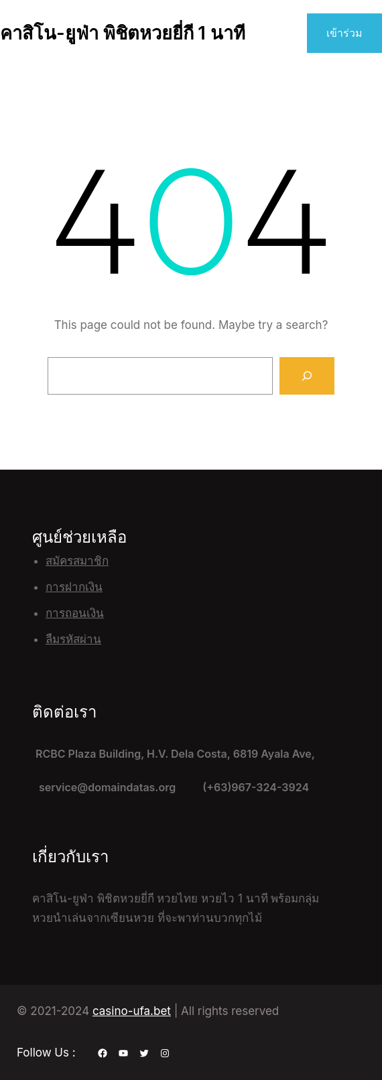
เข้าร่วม (344, 33)
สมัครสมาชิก (77, 560)
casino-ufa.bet (131, 1011)
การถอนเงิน (75, 613)
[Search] (306, 376)
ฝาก (75, 587)
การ (55, 587)
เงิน (94, 587)
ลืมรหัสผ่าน (73, 639)
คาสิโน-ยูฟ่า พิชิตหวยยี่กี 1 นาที (122, 33)
